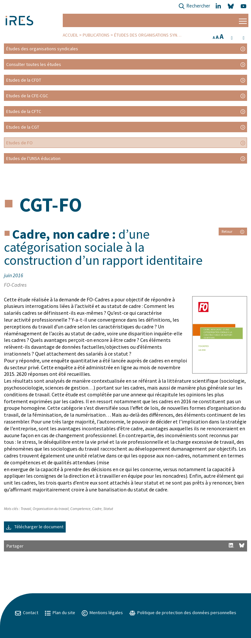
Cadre (97, 508)
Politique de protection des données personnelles (182, 612)
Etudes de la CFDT (23, 80)
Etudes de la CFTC (23, 111)
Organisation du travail (51, 508)
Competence (80, 508)
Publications (96, 35)
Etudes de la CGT (22, 127)
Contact (26, 612)
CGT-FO (50, 204)
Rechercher (194, 6)
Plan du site (60, 612)
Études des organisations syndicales (153, 35)
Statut (108, 508)
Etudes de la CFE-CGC (27, 96)
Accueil (70, 35)
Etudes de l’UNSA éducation (33, 158)
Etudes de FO (19, 143)
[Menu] (242, 20)
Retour (233, 231)
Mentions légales (102, 612)
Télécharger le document (34, 527)
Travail (26, 508)
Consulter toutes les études (33, 64)
